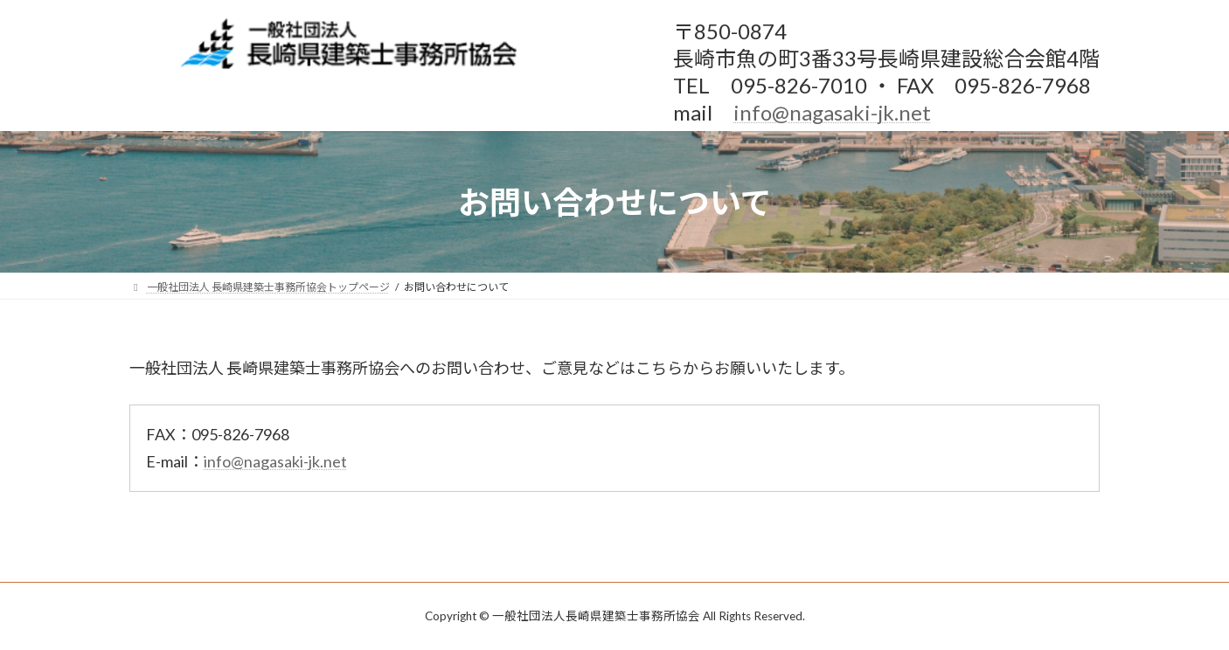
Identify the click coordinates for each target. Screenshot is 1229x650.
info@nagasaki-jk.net (832, 112)
